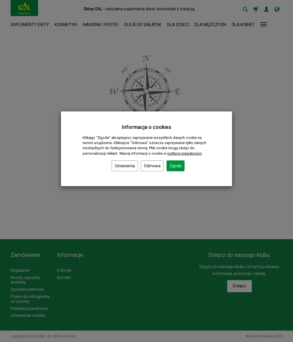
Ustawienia (125, 166)
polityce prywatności (184, 153)
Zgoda (175, 166)
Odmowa (152, 166)
